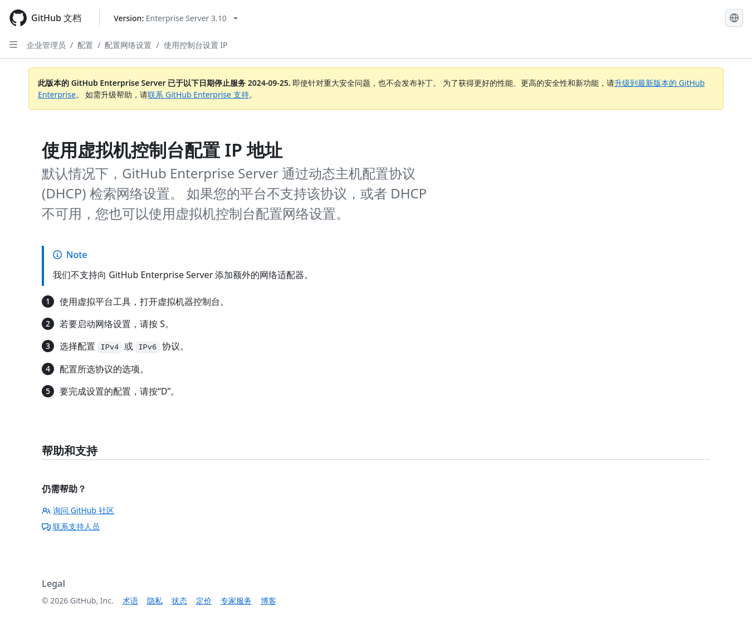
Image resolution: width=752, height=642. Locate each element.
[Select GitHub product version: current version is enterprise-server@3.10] (176, 18)
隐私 (155, 600)
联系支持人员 (71, 526)
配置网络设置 (128, 45)
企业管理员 (46, 45)
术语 (130, 600)
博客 (268, 600)
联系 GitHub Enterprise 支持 (198, 94)
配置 (85, 45)
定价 (204, 600)
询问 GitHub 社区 (78, 510)
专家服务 (236, 600)
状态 (179, 600)
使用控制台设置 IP (196, 45)
